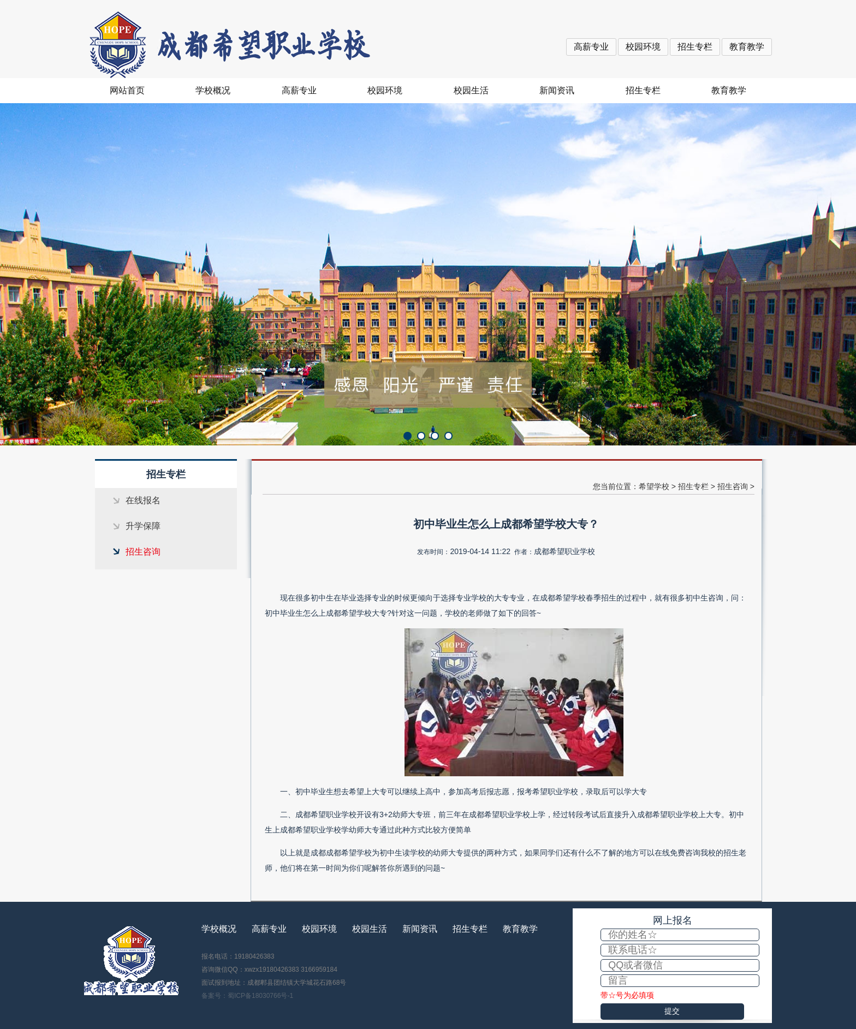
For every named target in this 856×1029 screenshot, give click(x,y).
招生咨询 (143, 551)
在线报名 (143, 500)
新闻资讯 (556, 90)
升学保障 (143, 526)
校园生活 (471, 90)
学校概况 (212, 90)
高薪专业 (591, 46)
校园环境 (643, 46)
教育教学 (746, 46)
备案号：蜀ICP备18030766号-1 (247, 996)
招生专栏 (694, 46)
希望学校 (654, 486)
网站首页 (127, 90)
